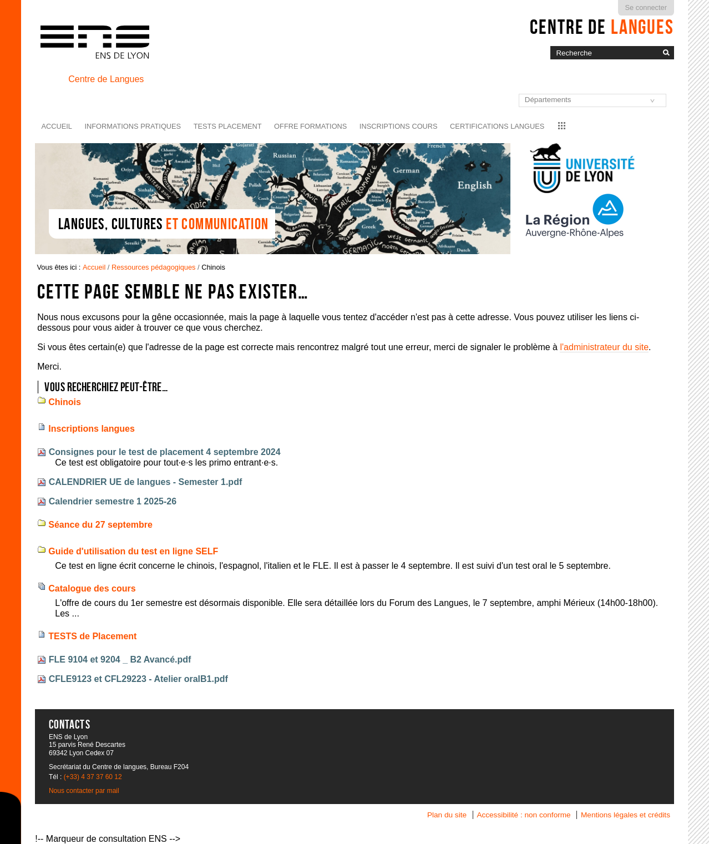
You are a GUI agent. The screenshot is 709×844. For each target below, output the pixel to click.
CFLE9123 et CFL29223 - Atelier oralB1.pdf (138, 679)
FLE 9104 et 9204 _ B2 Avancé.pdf (120, 659)
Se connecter (646, 7)
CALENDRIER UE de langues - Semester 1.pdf (145, 482)
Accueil (57, 126)
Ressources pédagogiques (154, 267)
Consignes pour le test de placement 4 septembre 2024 (165, 452)
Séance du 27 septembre (100, 524)
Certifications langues (497, 126)
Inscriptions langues (91, 428)
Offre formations (310, 126)
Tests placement (228, 126)
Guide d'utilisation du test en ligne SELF (133, 551)
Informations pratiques (132, 126)
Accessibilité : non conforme (523, 815)
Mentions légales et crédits (625, 815)
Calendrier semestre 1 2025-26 (112, 501)
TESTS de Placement (92, 636)
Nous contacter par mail (84, 791)
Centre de (601, 27)
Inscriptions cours (398, 126)
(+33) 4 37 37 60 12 (93, 777)
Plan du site (447, 815)
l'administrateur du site (604, 347)
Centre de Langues (106, 79)
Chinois (64, 402)
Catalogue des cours (91, 588)
